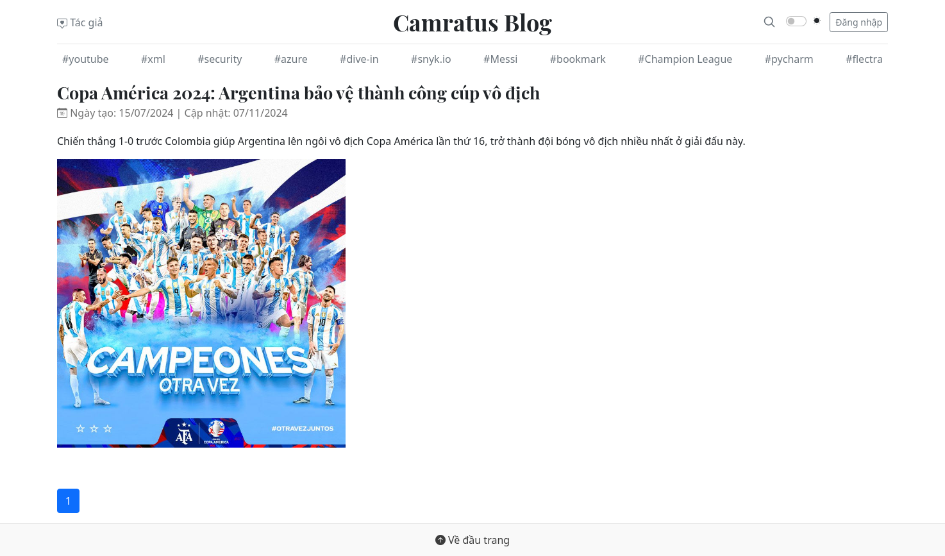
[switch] (796, 21)
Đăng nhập (858, 22)
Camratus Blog (472, 21)
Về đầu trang (472, 540)
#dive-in (359, 59)
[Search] (769, 21)
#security (219, 59)
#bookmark (578, 59)
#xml (153, 59)
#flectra (864, 59)
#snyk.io (431, 59)
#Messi (500, 59)
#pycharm (789, 59)
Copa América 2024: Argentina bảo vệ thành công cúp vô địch (298, 92)
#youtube (85, 59)
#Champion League (685, 59)
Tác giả (80, 22)
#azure (291, 59)
